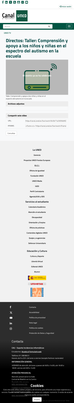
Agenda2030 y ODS (37, 196)
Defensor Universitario (37, 243)
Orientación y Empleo (37, 222)
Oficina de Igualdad (37, 170)
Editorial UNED (37, 266)
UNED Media (37, 181)
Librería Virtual (37, 261)
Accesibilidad (34, 312)
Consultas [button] (11, 133)
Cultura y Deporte (37, 256)
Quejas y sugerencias (37, 238)
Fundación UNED (37, 175)
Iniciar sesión (65, 6)
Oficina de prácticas (37, 227)
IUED (37, 186)
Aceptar (37, 399)
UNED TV (7, 33)
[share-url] (45, 120)
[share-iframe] (45, 125)
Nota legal (33, 322)
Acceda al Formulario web (31, 351)
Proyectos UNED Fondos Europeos (37, 160)
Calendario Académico (37, 207)
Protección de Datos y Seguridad (41, 333)
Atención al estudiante (37, 212)
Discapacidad (37, 217)
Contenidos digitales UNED (37, 232)
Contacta (32, 307)
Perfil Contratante (37, 191)
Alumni (37, 271)
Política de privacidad (37, 317)
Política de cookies (36, 327)
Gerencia (37, 155)
